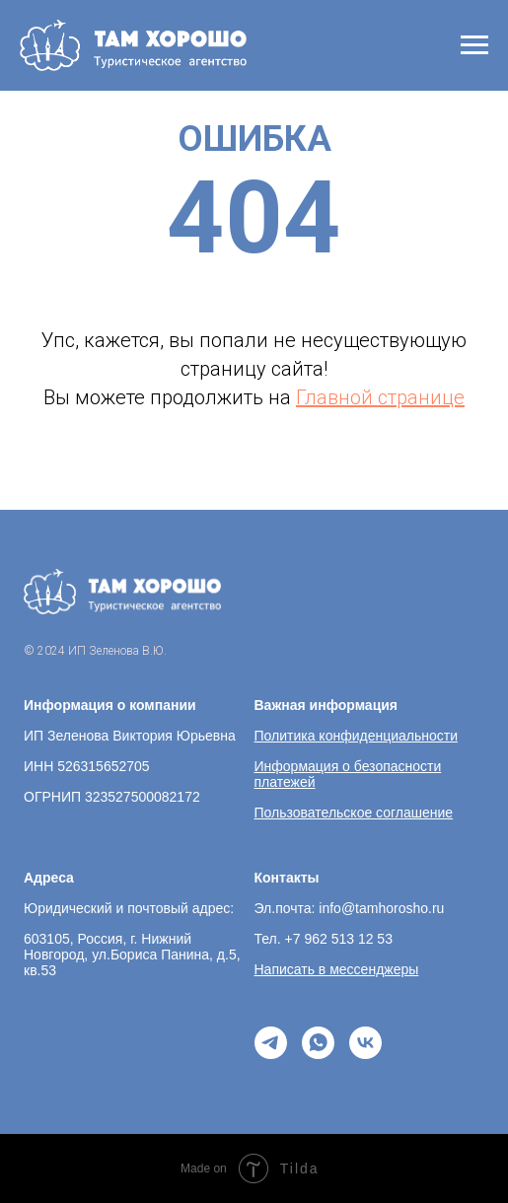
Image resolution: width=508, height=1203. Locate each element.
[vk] (365, 1042)
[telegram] (270, 1042)
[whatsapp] (318, 1042)
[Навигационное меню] (474, 45)
